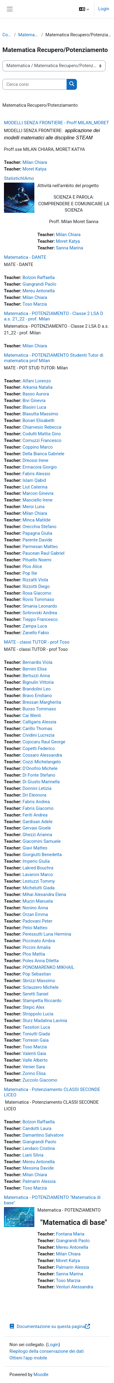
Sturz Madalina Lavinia (44, 1020)
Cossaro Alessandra (42, 755)
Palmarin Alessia (39, 1181)
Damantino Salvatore (43, 1135)
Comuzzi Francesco (41, 440)
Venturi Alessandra (74, 1287)
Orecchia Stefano (39, 526)
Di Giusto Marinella (41, 781)
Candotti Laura (36, 1128)
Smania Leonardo (39, 606)
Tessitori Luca (36, 1027)
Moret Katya (34, 169)
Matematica (28, 34)
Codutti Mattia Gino (41, 434)
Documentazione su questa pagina (49, 1326)
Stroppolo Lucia (38, 1014)
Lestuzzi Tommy (38, 881)
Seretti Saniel (35, 994)
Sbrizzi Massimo (38, 980)
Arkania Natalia (37, 387)
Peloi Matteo (34, 927)
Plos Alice (32, 566)
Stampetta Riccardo (41, 1000)
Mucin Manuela (37, 901)
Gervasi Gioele (36, 828)
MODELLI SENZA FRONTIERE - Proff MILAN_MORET (56, 122)
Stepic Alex (33, 1007)
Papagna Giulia (37, 533)
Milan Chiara (34, 162)
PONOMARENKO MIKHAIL (48, 967)
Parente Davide (37, 540)
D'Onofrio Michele (39, 768)
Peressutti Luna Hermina (46, 934)
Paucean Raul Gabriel (43, 553)
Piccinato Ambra (38, 940)
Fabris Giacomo (38, 808)
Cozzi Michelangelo (41, 762)
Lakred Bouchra (37, 868)
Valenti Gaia (34, 1053)
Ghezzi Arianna (37, 834)
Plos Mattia (33, 954)
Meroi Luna (33, 506)
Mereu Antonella (38, 291)
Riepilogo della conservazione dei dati (46, 1351)
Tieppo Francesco (40, 619)
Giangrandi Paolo (39, 284)
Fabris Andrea (36, 801)
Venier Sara (33, 1067)
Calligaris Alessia (39, 722)
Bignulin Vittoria (38, 682)
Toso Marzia (34, 304)
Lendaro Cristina (38, 1148)
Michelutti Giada (38, 888)
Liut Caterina (34, 487)
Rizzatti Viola (35, 580)
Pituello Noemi (36, 560)
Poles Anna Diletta (40, 960)
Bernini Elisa (34, 669)
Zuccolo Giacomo (39, 1080)
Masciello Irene (37, 500)
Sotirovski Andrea (39, 612)
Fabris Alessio (36, 473)
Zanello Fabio (35, 632)
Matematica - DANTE (25, 257)
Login (103, 8)
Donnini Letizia (37, 788)
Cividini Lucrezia (38, 735)
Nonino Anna (35, 908)
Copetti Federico (38, 748)
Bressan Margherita (41, 702)
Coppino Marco (37, 447)
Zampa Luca (34, 626)
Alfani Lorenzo (36, 381)
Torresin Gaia (35, 1040)
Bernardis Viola (37, 662)
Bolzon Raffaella (38, 277)
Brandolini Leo (36, 689)
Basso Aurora (35, 394)
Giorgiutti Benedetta (42, 854)
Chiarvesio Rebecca (41, 427)
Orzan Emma (35, 914)
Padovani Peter (37, 921)
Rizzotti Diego (36, 586)
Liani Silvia (32, 1155)
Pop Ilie (29, 573)
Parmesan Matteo (40, 546)
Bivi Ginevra (34, 400)
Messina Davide (38, 1168)
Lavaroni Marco (37, 874)
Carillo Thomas (37, 728)
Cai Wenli (31, 715)
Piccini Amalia (36, 947)
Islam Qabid (34, 480)
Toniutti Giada (36, 1034)
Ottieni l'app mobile (28, 1358)
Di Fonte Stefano (38, 775)
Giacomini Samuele (41, 841)
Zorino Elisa (34, 1073)
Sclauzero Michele (40, 987)
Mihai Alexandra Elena (44, 894)
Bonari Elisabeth (38, 420)
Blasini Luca (34, 407)
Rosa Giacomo (36, 593)
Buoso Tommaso (39, 709)
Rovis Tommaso (38, 599)
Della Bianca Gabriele (43, 453)
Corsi (7, 34)
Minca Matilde (36, 520)
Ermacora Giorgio (39, 467)
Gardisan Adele (37, 821)
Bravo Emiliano (37, 695)
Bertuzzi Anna (36, 675)
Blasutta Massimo (40, 414)
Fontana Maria (70, 1234)
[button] (84, 9)
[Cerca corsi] (34, 84)
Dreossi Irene (35, 460)
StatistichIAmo (19, 178)
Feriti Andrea (34, 815)
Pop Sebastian (36, 974)
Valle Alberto (35, 1060)
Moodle (40, 1374)
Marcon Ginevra (38, 493)
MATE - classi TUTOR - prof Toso (37, 642)
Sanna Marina (69, 248)
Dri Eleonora (34, 795)
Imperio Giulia (36, 861)
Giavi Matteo (34, 848)
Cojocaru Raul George (43, 742)
